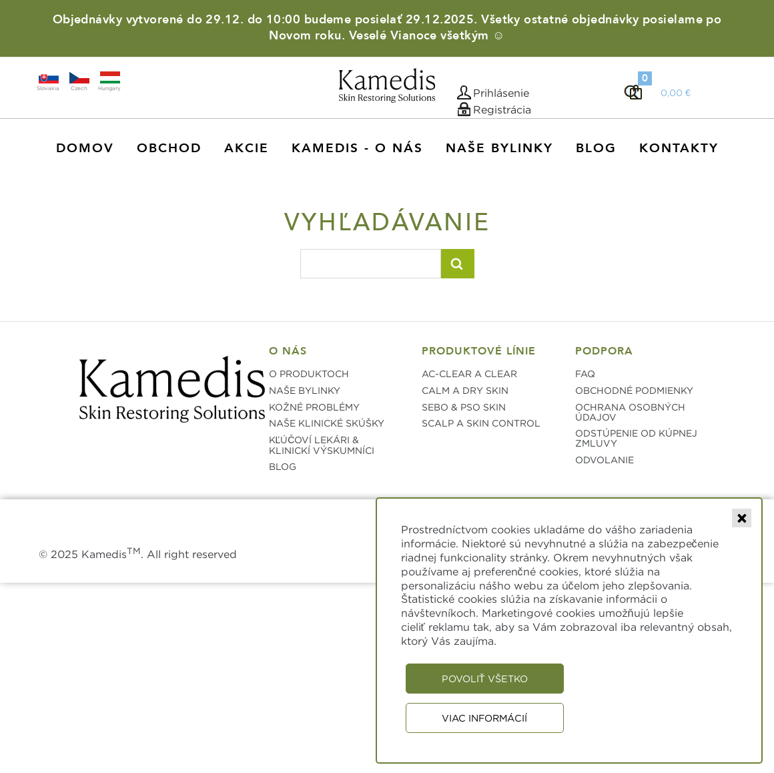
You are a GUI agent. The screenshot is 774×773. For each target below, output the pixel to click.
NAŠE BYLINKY (304, 390)
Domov (85, 148)
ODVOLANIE (604, 460)
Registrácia (502, 109)
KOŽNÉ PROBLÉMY (314, 407)
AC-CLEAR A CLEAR (469, 373)
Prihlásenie (501, 93)
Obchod (169, 148)
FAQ (585, 373)
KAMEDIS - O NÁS (357, 148)
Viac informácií (484, 718)
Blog (596, 148)
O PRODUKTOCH (309, 373)
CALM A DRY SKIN (465, 390)
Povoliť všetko (485, 679)
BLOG (282, 466)
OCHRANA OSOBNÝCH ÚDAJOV (630, 412)
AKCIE (246, 148)
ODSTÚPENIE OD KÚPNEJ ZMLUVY (636, 438)
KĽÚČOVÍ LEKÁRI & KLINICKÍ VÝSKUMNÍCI (321, 445)
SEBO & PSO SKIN (464, 407)
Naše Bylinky (499, 148)
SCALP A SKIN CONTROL (481, 423)
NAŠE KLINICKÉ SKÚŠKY (326, 423)
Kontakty (679, 148)
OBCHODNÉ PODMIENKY (634, 390)
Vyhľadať (457, 263)
